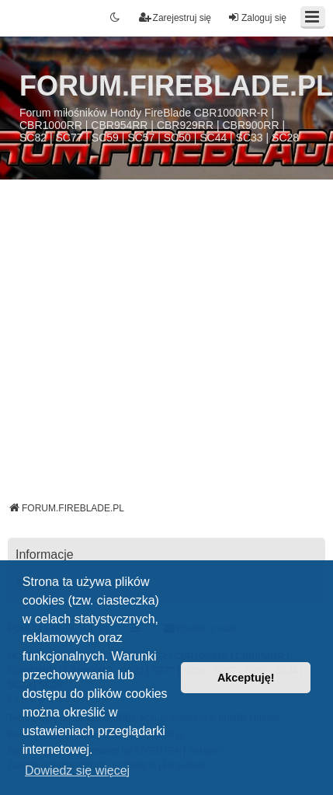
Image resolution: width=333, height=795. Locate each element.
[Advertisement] (147, 346)
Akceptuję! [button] (246, 677)
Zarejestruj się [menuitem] (175, 17)
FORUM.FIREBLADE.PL (176, 86)
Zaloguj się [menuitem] (256, 17)
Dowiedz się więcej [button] (77, 770)
